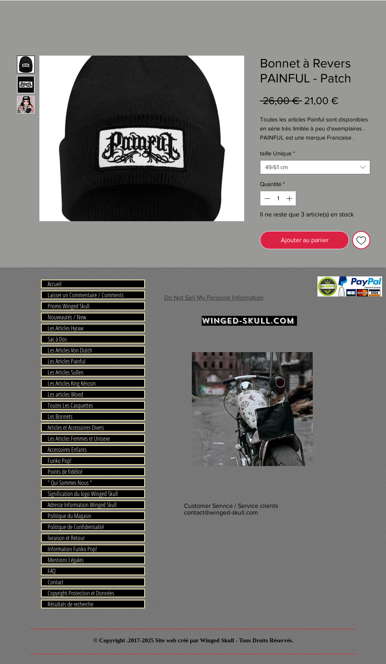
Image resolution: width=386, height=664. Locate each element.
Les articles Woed (65, 394)
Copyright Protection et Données (81, 593)
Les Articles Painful (66, 361)
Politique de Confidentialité (76, 526)
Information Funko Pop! (72, 548)
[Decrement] (266, 198)
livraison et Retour (66, 537)
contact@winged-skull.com (221, 512)
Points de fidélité (65, 471)
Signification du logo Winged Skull (83, 493)
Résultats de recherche (70, 604)
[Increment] (290, 198)
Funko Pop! (60, 460)
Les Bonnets (60, 416)
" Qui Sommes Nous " (70, 482)
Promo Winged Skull (68, 306)
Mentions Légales (66, 559)
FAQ (52, 570)
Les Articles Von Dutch (70, 350)
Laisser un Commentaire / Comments (86, 294)
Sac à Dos (57, 339)
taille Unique (277, 153)
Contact (55, 582)
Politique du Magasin (69, 515)
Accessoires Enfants (67, 449)
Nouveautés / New (67, 317)
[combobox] (315, 167)
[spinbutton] (278, 198)
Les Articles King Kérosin (72, 383)
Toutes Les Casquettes (70, 405)
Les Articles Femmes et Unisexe (79, 438)
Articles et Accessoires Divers (76, 427)
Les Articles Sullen (66, 372)
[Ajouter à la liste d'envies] (361, 240)
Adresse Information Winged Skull (82, 504)
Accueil (54, 283)
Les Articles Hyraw (66, 328)
